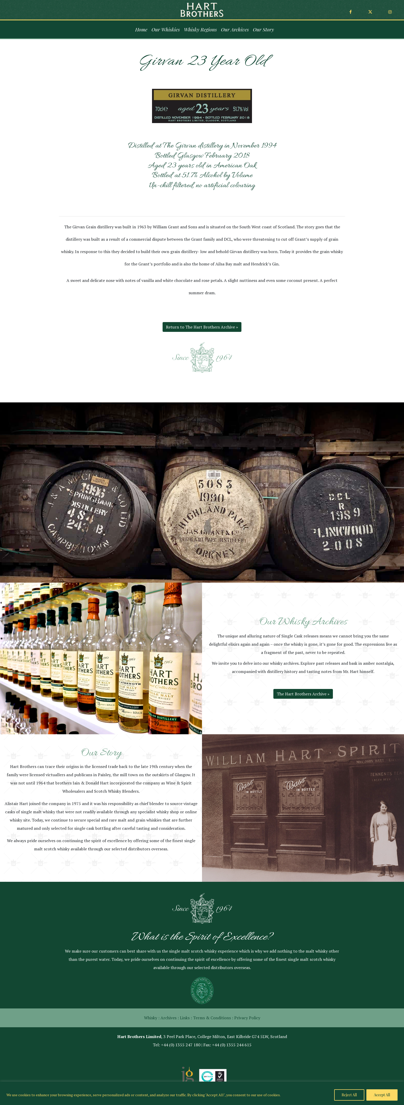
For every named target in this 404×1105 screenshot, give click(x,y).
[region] (202, 1093)
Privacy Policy (247, 1018)
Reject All (349, 1094)
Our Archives (235, 29)
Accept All (382, 1094)
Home (141, 29)
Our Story (263, 29)
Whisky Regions (200, 29)
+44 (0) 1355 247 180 (180, 1045)
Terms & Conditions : (213, 1018)
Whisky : (151, 1018)
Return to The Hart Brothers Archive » (202, 327)
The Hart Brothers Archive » (303, 694)
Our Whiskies (166, 29)
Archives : (170, 1018)
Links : (186, 1018)
